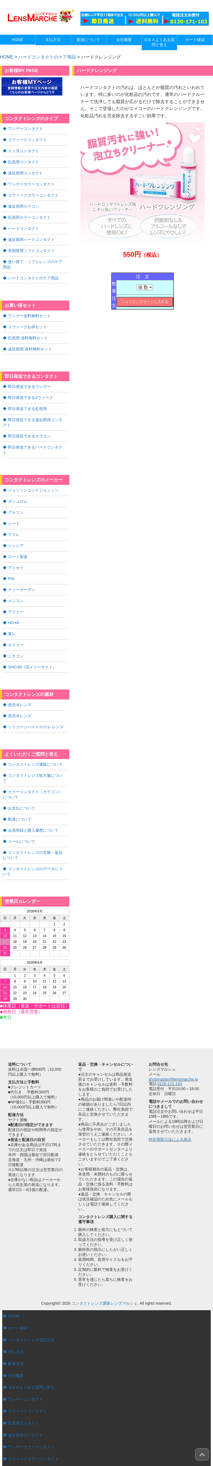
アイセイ (16, 553)
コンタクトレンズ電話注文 (31, 1313)
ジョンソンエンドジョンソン (33, 477)
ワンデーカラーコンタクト (31, 182)
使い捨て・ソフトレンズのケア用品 (34, 260)
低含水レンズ (19, 688)
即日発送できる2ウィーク (30, 392)
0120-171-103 (170, 1057)
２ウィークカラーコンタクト (33, 193)
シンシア (16, 531)
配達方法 (16, 1337)
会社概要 (16, 1349)
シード (14, 510)
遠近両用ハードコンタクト (31, 236)
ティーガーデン (21, 574)
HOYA (13, 607)
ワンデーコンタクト (25, 128)
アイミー (16, 596)
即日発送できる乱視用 (27, 402)
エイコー (16, 629)
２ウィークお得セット (27, 322)
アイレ (14, 520)
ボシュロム (17, 488)
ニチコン (16, 639)
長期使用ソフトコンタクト (31, 247)
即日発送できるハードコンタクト (37, 440)
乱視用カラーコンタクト (29, 215)
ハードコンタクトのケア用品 (47, 57)
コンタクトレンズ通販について (35, 746)
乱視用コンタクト (23, 161)
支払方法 (16, 1325)
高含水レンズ (19, 698)
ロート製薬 (17, 542)
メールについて (21, 816)
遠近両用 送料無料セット (30, 344)
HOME (14, 1290)
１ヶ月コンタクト (23, 150)
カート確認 (17, 1302)
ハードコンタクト (23, 225)
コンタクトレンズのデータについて (34, 845)
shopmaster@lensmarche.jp (173, 1053)
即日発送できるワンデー (29, 381)
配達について (19, 795)
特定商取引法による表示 (170, 1113)
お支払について (21, 784)
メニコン (16, 585)
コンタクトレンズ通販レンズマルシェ (105, 1277)
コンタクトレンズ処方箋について (37, 757)
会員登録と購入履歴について (33, 805)
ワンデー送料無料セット (29, 311)
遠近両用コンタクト (25, 171)
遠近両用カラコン (23, 204)
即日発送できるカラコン (29, 429)
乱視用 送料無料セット (28, 333)
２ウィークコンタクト (27, 139)
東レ (12, 618)
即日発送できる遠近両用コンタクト (34, 416)
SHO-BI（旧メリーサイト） (32, 650)
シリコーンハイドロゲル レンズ (36, 709)
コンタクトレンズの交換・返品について (34, 829)
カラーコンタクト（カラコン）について (34, 770)
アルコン (16, 499)
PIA (11, 564)
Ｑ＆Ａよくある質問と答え (31, 1360)
